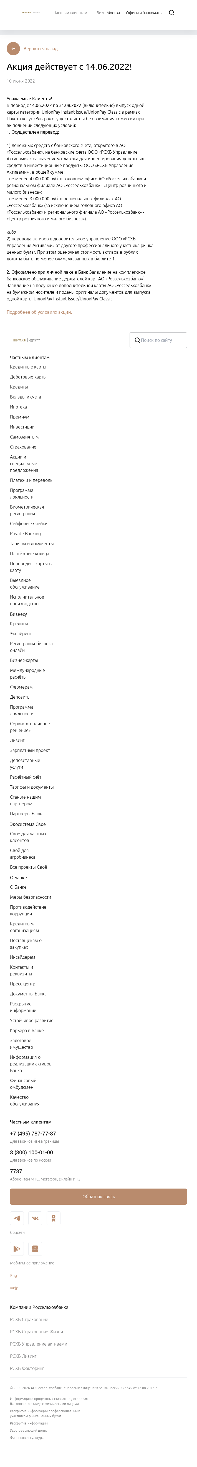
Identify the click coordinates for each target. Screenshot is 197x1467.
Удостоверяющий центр (28, 1430)
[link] (98, 1197)
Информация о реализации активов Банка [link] (31, 1064)
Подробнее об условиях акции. (39, 312)
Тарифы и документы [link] (32, 543)
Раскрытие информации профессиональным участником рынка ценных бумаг (45, 1413)
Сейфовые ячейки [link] (28, 523)
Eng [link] (13, 1275)
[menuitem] (70, 12)
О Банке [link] (18, 887)
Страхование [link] (23, 446)
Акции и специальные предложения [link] (24, 463)
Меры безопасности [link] (30, 897)
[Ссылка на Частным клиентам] (70, 12)
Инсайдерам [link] (22, 957)
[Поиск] (171, 12)
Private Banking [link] (25, 533)
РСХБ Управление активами (38, 1343)
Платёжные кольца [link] (29, 553)
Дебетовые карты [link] (28, 376)
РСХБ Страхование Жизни (36, 1331)
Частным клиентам (30, 357)
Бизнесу (18, 614)
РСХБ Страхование (29, 1319)
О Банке (18, 877)
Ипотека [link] (18, 406)
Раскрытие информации (29, 1423)
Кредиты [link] (19, 386)
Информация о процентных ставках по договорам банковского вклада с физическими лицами (49, 1401)
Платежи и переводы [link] (32, 480)
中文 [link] (14, 1288)
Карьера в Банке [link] (27, 1030)
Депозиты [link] (20, 696)
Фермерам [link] (21, 686)
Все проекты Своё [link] (28, 867)
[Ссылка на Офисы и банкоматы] (144, 12)
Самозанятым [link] (24, 436)
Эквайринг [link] (20, 633)
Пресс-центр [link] (22, 983)
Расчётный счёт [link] (25, 776)
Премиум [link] (19, 416)
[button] (40, 48)
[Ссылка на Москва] (113, 12)
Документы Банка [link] (28, 993)
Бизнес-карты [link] (24, 660)
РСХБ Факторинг (27, 1368)
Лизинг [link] (17, 740)
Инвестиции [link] (22, 426)
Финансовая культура (27, 1437)
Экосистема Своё (28, 824)
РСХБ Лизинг (23, 1356)
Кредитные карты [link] (28, 366)
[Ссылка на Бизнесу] (104, 12)
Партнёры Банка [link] (27, 813)
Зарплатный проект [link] (30, 750)
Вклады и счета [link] (25, 396)
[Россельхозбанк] (65, 340)
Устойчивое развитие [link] (32, 1020)
